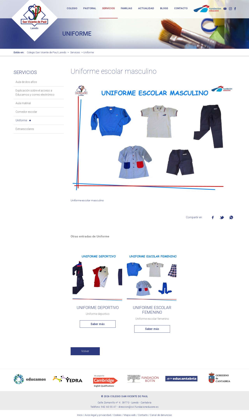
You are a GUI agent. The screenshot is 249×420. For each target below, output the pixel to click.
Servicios (75, 52)
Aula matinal (23, 103)
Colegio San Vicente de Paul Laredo (46, 52)
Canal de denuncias (161, 415)
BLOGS (164, 8)
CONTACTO (181, 8)
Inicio (79, 415)
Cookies (117, 415)
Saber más (98, 324)
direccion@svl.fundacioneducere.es (138, 407)
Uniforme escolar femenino (152, 310)
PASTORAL (89, 8)
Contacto (143, 415)
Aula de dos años (26, 81)
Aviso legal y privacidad (98, 415)
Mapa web (130, 415)
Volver (85, 351)
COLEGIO (72, 8)
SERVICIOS (108, 8)
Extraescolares (25, 129)
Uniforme (21, 120)
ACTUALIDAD (146, 8)
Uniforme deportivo (98, 307)
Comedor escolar (26, 111)
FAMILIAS (126, 8)
